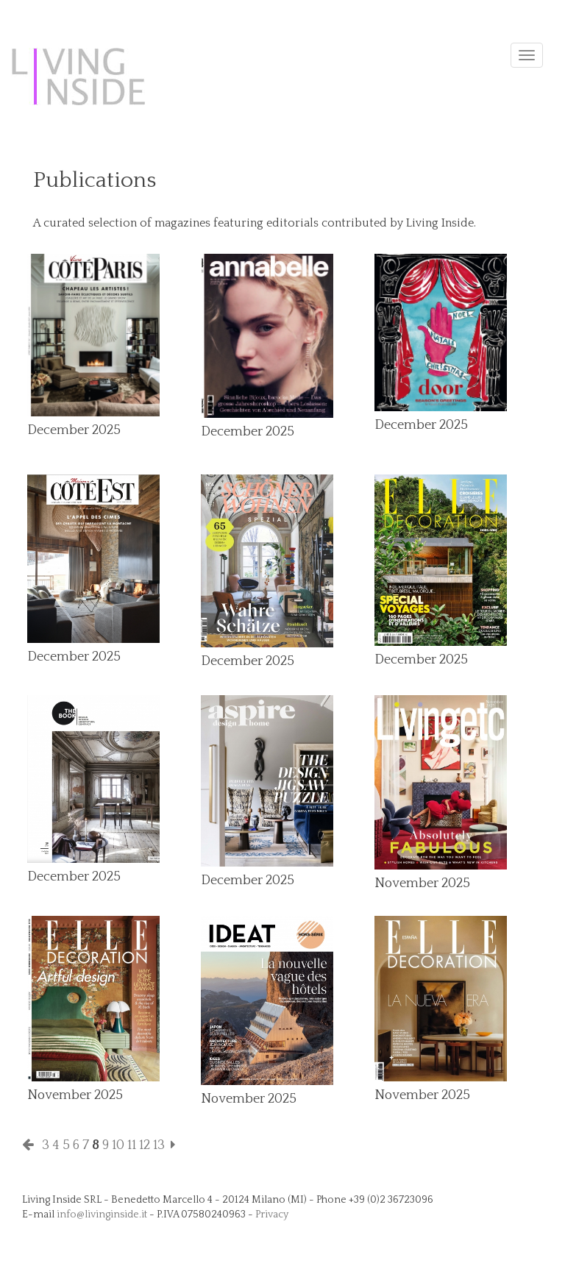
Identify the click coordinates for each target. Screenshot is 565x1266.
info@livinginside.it (102, 1214)
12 (144, 1145)
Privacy (271, 1214)
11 (131, 1145)
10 (118, 1145)
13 (159, 1145)
